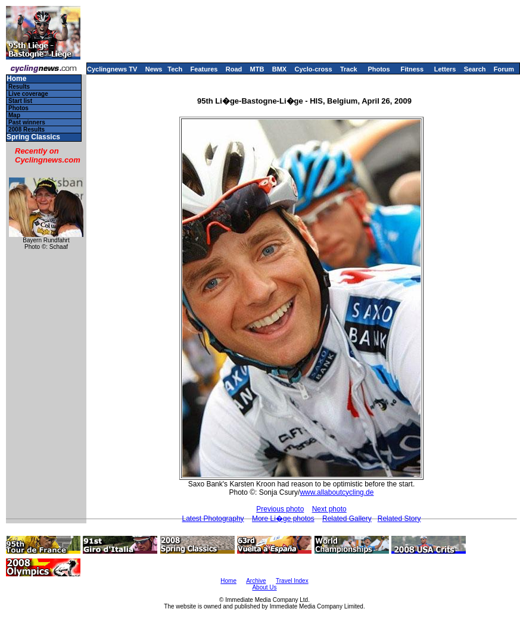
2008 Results (26, 129)
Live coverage (28, 93)
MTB (257, 69)
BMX (279, 69)
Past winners (26, 122)
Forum (504, 69)
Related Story (399, 518)
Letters (445, 69)
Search (475, 69)
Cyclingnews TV (112, 69)
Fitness (412, 69)
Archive (256, 581)
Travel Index (292, 581)
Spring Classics (33, 137)
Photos (379, 69)
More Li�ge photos (283, 518)
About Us (264, 587)
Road (234, 69)
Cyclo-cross (313, 69)
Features (204, 69)
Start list (20, 101)
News (154, 69)
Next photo (329, 509)
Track (348, 69)
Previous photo (280, 509)
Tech (174, 69)
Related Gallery (347, 518)
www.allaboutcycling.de (336, 492)
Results (19, 86)
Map (14, 115)
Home (16, 79)
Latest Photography (213, 518)
